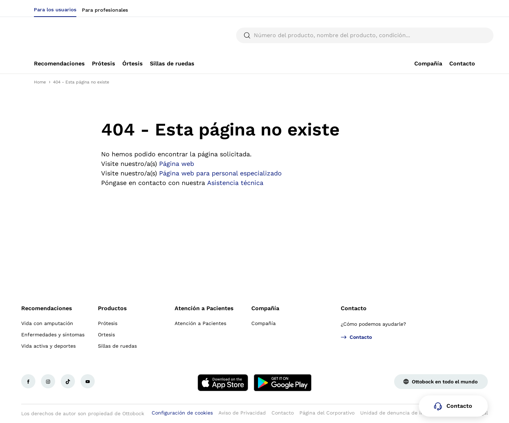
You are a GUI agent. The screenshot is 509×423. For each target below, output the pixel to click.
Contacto (354, 308)
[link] (59, 63)
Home (40, 82)
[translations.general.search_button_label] (463, 35)
